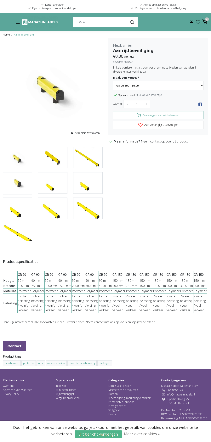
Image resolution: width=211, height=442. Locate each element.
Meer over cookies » (142, 433)
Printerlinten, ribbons (121, 402)
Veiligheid (114, 410)
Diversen (113, 414)
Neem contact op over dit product (164, 141)
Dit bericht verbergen (98, 434)
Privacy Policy (11, 394)
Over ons (8, 386)
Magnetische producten (123, 390)
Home (6, 34)
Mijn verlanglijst (65, 394)
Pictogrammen (117, 406)
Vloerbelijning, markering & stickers (129, 398)
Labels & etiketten (119, 386)
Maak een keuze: (126, 77)
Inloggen (61, 386)
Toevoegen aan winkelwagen (158, 115)
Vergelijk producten (68, 398)
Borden (113, 394)
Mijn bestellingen (66, 390)
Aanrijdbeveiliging (24, 34)
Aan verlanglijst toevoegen (158, 125)
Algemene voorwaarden (17, 390)
